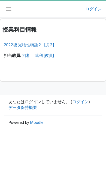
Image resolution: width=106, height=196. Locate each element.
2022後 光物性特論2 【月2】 (30, 44)
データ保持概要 (22, 107)
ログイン (93, 9)
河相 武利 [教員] (38, 55)
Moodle (36, 122)
